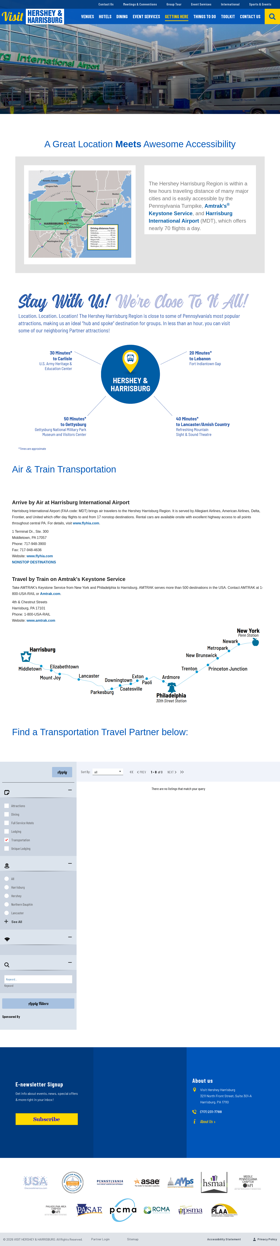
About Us (206, 1121)
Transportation (20, 840)
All (12, 879)
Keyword (8, 985)
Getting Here (176, 16)
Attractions (18, 806)
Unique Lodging (20, 848)
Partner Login (100, 1239)
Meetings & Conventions (140, 4)
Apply (62, 772)
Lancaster (17, 913)
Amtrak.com (50, 594)
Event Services (201, 4)
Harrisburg (18, 887)
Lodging (16, 831)
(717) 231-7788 (211, 1111)
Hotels (105, 16)
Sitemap (132, 1239)
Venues (87, 16)
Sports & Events (260, 4)
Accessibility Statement (224, 1239)
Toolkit (228, 16)
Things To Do (204, 16)
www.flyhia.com (86, 523)
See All (16, 921)
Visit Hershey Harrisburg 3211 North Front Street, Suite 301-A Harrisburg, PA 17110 (226, 1096)
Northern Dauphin (22, 904)
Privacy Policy (267, 1239)
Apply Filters (38, 1003)
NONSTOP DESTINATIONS (34, 562)
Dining (122, 16)
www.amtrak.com (40, 620)
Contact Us (106, 4)
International (230, 4)
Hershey (16, 896)
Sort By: (85, 772)
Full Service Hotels (22, 823)
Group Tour (173, 4)
